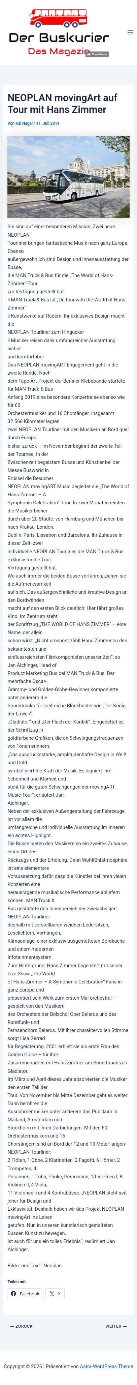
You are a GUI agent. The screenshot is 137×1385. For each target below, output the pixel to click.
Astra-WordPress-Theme (106, 1366)
